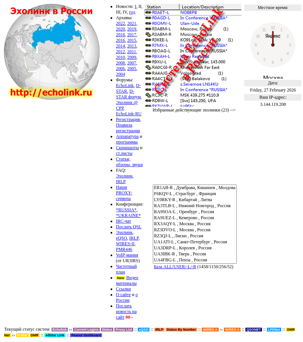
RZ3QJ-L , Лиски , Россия (194, 236)
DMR (35, 335)
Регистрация (128, 119)
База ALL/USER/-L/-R (175, 266)
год (132, 12)
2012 (120, 51)
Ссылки (123, 289)
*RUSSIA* (126, 209)
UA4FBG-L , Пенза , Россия (194, 260)
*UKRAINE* (128, 215)
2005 (131, 68)
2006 (120, 68)
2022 (120, 23)
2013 (131, 46)
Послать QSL (129, 226)
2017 (131, 34)
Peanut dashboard (86, 335)
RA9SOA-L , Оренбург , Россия (194, 212)
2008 (120, 63)
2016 (120, 40)
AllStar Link (55, 335)
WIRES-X (232, 329)
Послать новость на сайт (126, 311)
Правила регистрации (128, 127)
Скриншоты (127, 147)
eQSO (121, 238)
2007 (131, 63)
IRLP (121, 181)
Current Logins (86, 329)
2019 (131, 29)
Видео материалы (127, 280)
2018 (120, 34)
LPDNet (274, 329)
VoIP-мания (127, 255)
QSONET (254, 329)
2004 (120, 74)
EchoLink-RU (129, 113)
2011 (131, 51)
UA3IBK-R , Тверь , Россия (194, 254)
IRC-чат (123, 221)
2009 (131, 57)
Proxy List (124, 329)
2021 (131, 23)
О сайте (123, 294)
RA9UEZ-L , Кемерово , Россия (194, 218)
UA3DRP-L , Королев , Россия (194, 248)
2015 (131, 40)
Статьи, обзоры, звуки (129, 161)
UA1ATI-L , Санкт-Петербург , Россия (194, 242)
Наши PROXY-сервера (124, 193)
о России (127, 297)
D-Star (22, 335)
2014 (120, 46)
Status (107, 329)
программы (127, 142)
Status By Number (181, 329)
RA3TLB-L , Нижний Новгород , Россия (194, 206)
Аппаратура (127, 136)
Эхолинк (124, 176)
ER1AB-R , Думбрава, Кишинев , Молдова (194, 188)
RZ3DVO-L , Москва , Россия (194, 230)
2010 (120, 57)
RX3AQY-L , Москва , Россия (194, 224)
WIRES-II (125, 243)
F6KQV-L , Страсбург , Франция (194, 194)
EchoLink (125, 85)
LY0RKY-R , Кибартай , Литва (194, 200)
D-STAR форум (128, 94)
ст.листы (124, 153)
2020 (120, 29)
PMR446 (124, 249)
